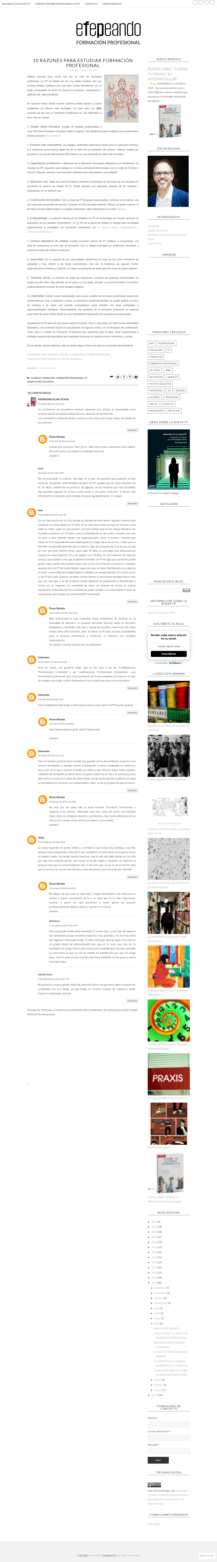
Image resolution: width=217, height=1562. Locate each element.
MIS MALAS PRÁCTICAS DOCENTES (168, 1098)
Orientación (34, 381)
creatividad (171, 397)
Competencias (166, 343)
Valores (180, 390)
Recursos (48, 381)
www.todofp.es (53, 136)
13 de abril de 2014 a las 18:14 (62, 441)
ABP (151, 343)
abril (157, 1323)
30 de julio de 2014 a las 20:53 (51, 473)
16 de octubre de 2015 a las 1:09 (52, 515)
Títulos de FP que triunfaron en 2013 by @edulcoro (54, 359)
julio (157, 1308)
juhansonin (40, 368)
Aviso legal (154, 1524)
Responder (132, 430)
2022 (154, 1242)
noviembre (160, 1293)
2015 (154, 1277)
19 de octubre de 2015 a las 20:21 (63, 613)
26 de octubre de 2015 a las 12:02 (52, 662)
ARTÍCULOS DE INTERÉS (161, 613)
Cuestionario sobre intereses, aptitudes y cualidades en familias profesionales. (69, 354)
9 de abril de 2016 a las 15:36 (50, 699)
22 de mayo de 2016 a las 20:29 (51, 842)
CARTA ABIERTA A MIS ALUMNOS (167, 779)
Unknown (43, 657)
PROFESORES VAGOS (159, 1147)
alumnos (36, 377)
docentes (168, 403)
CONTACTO (91, 3)
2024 (154, 1232)
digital (153, 403)
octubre (159, 1298)
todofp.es (121, 209)
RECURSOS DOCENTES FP (16, 3)
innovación (156, 410)
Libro (168, 370)
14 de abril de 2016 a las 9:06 (61, 724)
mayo (157, 1318)
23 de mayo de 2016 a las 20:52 (62, 801)
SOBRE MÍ (153, 226)
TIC (169, 390)
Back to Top (207, 1555)
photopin (51, 368)
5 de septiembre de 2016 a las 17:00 (53, 979)
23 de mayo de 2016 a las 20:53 (62, 888)
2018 (154, 1262)
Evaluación (155, 350)
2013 (154, 1395)
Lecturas (154, 370)
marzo (158, 1379)
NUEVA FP (173, 377)
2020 (154, 1252)
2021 (154, 1247)
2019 (154, 1257)
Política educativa (160, 383)
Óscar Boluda (57, 436)
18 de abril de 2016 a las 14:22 (51, 755)
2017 (154, 1267)
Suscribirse (169, 653)
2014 (154, 1282)
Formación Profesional (69, 377)
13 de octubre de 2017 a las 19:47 (63, 925)
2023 (154, 1237)
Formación (48, 377)
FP (86, 377)
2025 (154, 1226)
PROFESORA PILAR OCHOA (53, 399)
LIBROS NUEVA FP (112, 3)
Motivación (156, 377)
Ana (40, 510)
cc (55, 368)
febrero (159, 1385)
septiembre (161, 1303)
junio (157, 1313)
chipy (41, 837)
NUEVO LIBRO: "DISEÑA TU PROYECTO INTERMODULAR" (168, 74)
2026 (154, 1221)
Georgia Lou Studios (128, 1555)
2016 (154, 1272)
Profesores (156, 390)
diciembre (160, 1288)
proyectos (174, 410)
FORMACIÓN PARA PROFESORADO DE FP (57, 3)
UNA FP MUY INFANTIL (167, 1328)
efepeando (95, 1555)
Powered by (169, 663)
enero (158, 1390)
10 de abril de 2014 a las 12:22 (51, 404)
